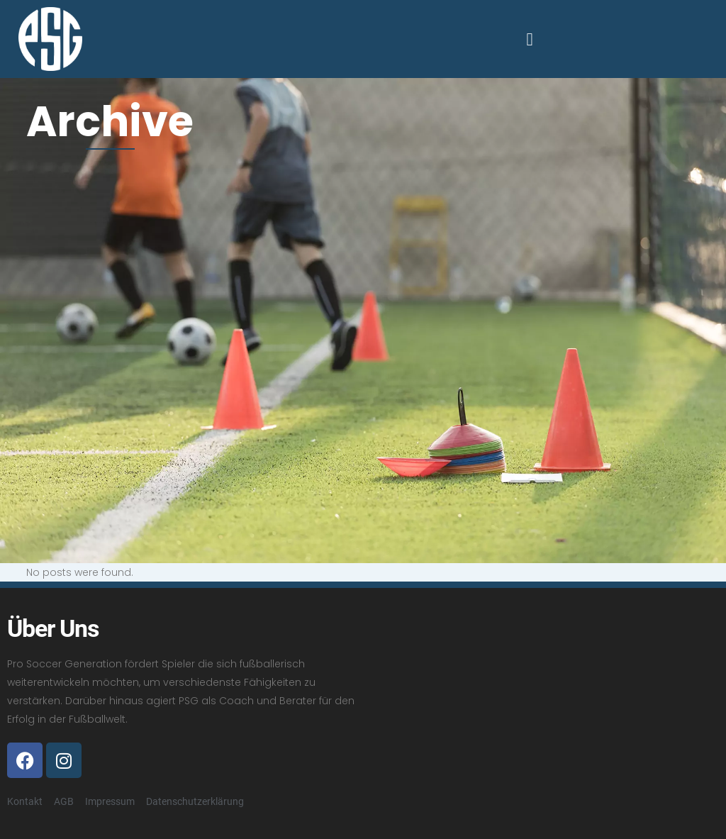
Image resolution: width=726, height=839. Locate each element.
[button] (529, 39)
